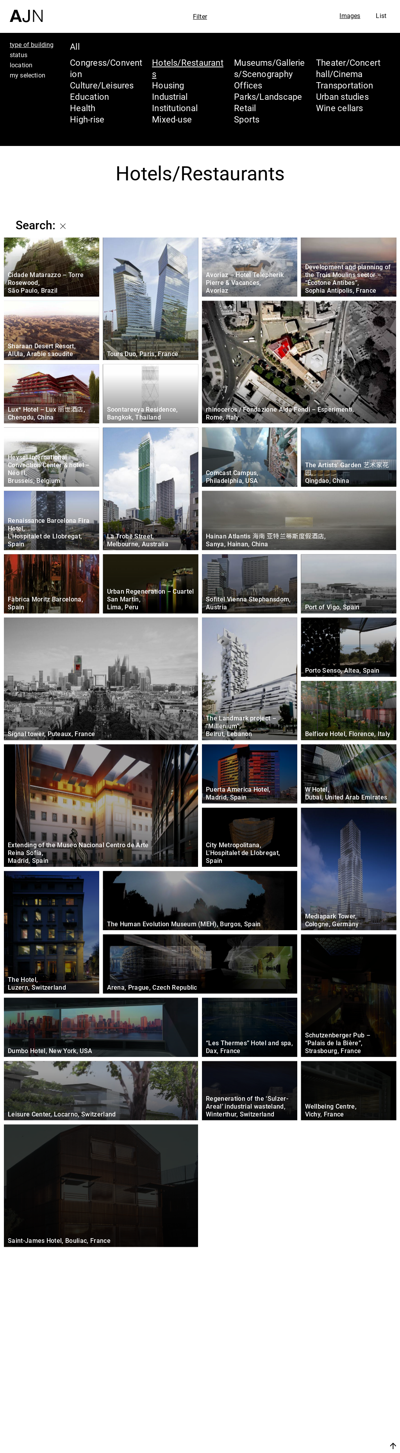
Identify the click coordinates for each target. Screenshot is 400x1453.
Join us (310, 1445)
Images (349, 15)
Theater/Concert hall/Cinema (348, 68)
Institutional (175, 107)
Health (82, 107)
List (381, 15)
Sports (246, 119)
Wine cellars (339, 107)
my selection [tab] (27, 75)
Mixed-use (172, 119)
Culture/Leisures (102, 85)
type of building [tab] (32, 44)
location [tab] (21, 65)
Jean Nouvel (333, 1381)
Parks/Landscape (268, 96)
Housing (168, 85)
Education (89, 96)
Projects (322, 1411)
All (75, 46)
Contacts (324, 1426)
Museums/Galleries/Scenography (269, 68)
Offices (248, 85)
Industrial (170, 96)
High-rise (87, 119)
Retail (245, 107)
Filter (200, 16)
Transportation (344, 85)
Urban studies (342, 96)
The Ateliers (332, 1396)
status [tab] (18, 54)
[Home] (26, 11)
